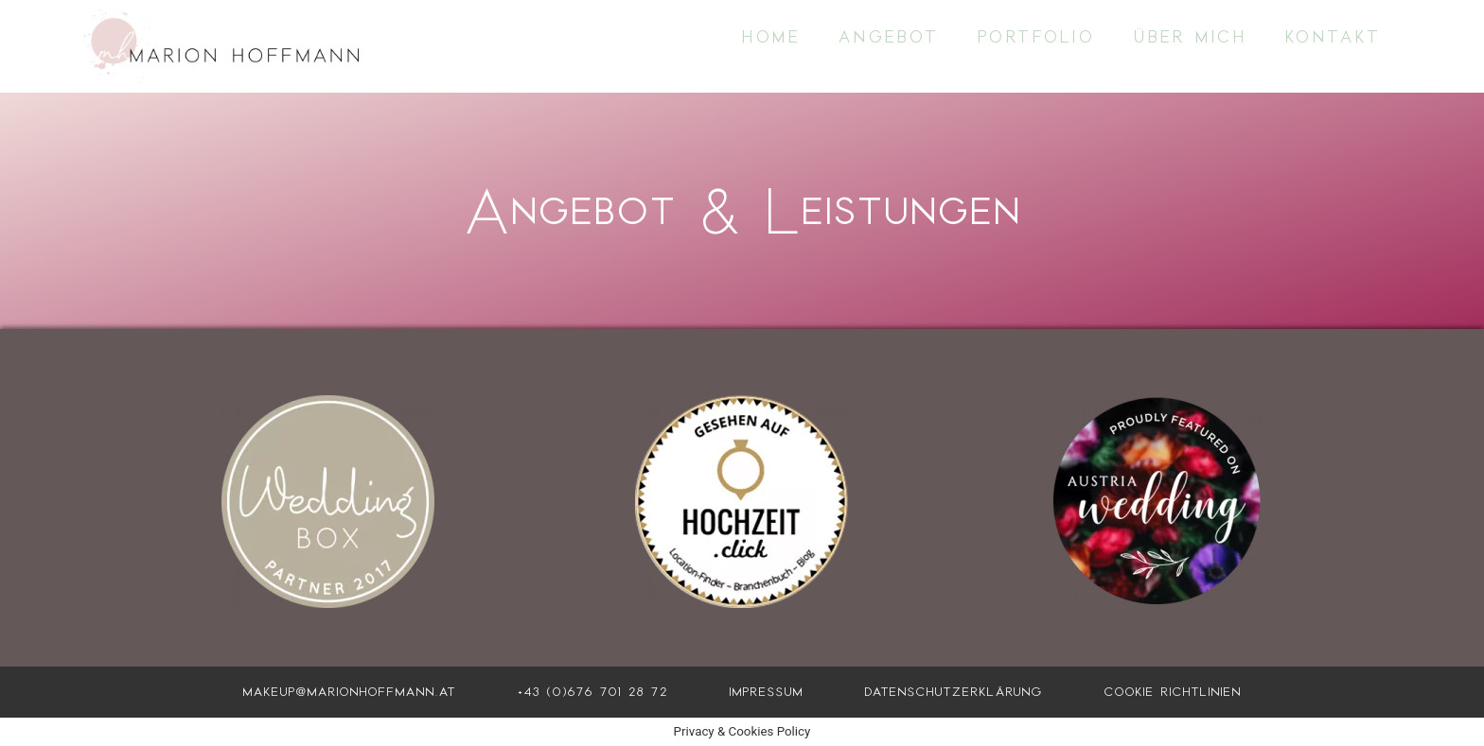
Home (771, 36)
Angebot (889, 36)
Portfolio (1037, 36)
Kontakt (1333, 36)
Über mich (1190, 36)
